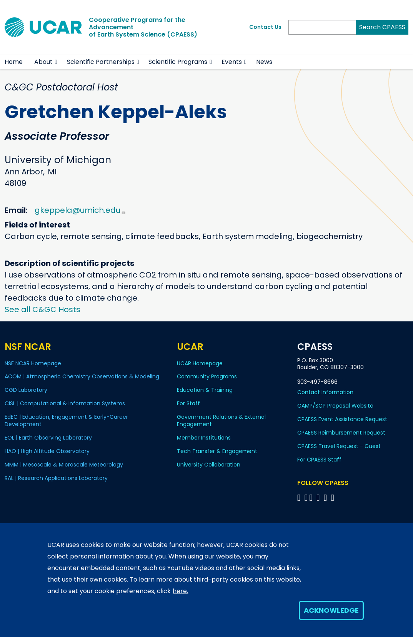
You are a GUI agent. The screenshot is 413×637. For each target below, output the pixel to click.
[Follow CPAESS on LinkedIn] (319, 497)
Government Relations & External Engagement (221, 420)
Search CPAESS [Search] (382, 27)
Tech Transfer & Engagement (217, 451)
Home (14, 61)
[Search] (322, 27)
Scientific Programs (177, 61)
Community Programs (207, 376)
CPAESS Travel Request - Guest (339, 446)
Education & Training (205, 390)
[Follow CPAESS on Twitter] (312, 497)
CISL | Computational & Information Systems (65, 403)
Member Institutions (204, 437)
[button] (56, 62)
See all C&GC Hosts (42, 309)
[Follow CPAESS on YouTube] (334, 497)
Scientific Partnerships (101, 61)
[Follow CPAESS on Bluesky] (306, 497)
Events (231, 61)
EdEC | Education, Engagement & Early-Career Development (66, 420)
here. (180, 591)
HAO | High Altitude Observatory (47, 451)
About (43, 61)
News (264, 61)
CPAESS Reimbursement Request (341, 432)
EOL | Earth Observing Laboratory (48, 437)
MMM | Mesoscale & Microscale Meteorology (64, 464)
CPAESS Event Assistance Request (342, 419)
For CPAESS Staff (319, 459)
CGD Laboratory (26, 390)
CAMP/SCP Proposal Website (335, 406)
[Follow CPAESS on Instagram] (327, 497)
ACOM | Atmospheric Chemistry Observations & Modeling (82, 376)
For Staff (188, 403)
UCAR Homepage (200, 363)
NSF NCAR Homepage (33, 363)
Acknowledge (331, 610)
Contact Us (265, 27)
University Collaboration (208, 464)
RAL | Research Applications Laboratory (56, 478)
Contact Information (325, 392)
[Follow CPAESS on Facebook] (300, 497)
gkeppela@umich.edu (80, 210)
